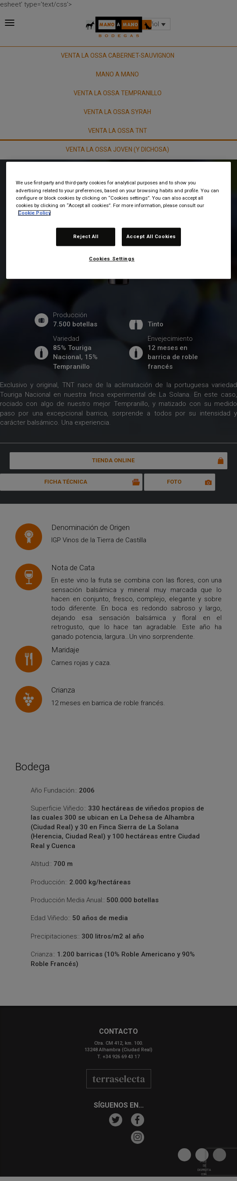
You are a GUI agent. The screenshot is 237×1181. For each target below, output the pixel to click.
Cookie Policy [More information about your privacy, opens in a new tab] (34, 213)
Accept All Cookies (151, 236)
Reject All (86, 236)
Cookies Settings (111, 259)
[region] (118, 220)
